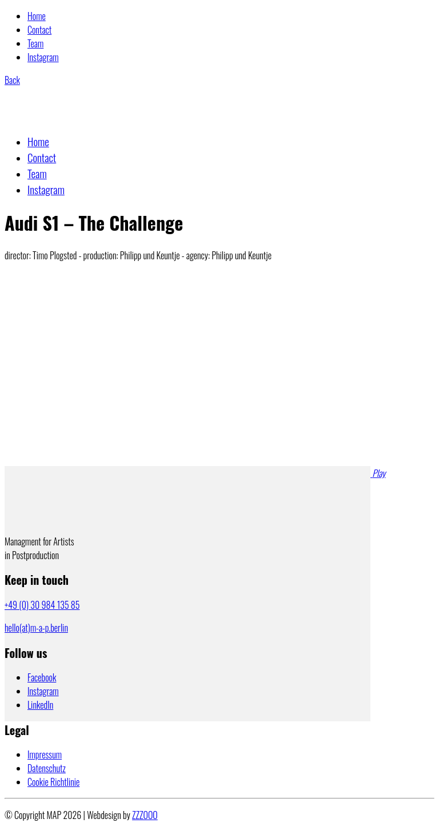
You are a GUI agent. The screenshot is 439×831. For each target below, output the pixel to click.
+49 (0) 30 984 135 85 (42, 605)
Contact (39, 30)
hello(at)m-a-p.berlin (36, 628)
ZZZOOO (145, 815)
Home (36, 16)
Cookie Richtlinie (53, 782)
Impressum (44, 754)
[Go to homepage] (61, 117)
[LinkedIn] (40, 705)
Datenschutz (46, 768)
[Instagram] (43, 691)
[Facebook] (41, 677)
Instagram (43, 57)
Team (35, 43)
